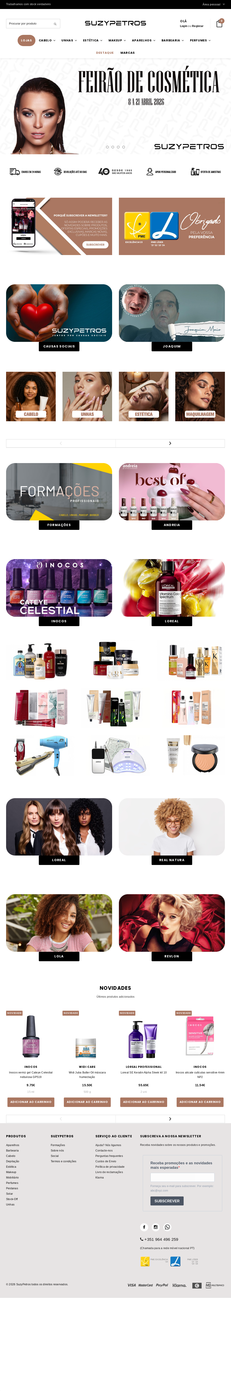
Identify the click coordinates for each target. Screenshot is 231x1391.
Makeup (11, 1262)
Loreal (59, 936)
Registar (197, 26)
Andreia (172, 537)
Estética (11, 1256)
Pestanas (12, 1278)
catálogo (115, 107)
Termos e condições (63, 1251)
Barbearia (12, 1240)
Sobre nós (57, 1240)
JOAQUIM (172, 346)
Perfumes (12, 1273)
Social (55, 1246)
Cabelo (10, 1246)
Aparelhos (12, 1235)
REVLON (171, 1046)
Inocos (59, 645)
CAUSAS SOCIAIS (59, 346)
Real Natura (172, 936)
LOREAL (172, 645)
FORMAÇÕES (59, 537)
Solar (9, 1283)
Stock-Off (12, 1289)
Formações (58, 1235)
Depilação (12, 1251)
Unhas (10, 1294)
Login (183, 26)
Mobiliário (12, 1267)
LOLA (59, 1046)
